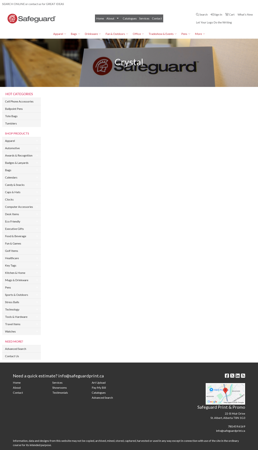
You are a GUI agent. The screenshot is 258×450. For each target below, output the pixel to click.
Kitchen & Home (15, 272)
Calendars (11, 177)
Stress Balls (12, 302)
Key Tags (10, 265)
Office (138, 34)
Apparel (59, 34)
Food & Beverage (15, 236)
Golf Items (11, 250)
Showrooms (59, 387)
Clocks (9, 199)
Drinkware (93, 34)
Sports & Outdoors (16, 294)
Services (144, 18)
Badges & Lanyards (16, 162)
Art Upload (99, 382)
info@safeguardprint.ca (239, 4)
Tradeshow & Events (163, 34)
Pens (185, 34)
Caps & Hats (12, 192)
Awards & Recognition (18, 155)
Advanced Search (15, 348)
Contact (157, 18)
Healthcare (12, 258)
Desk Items (12, 214)
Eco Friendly (12, 221)
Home (100, 18)
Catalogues (130, 18)
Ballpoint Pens (14, 108)
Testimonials (60, 392)
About (110, 18)
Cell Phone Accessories (19, 101)
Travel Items (12, 324)
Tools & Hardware (16, 316)
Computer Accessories (19, 206)
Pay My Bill (99, 387)
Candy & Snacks (15, 184)
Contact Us (12, 356)
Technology (12, 309)
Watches (10, 331)
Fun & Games (13, 243)
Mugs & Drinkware (16, 280)
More (200, 34)
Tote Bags (11, 116)
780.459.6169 (214, 4)
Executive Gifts (14, 228)
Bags (75, 34)
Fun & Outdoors (117, 34)
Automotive (12, 148)
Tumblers (11, 123)
